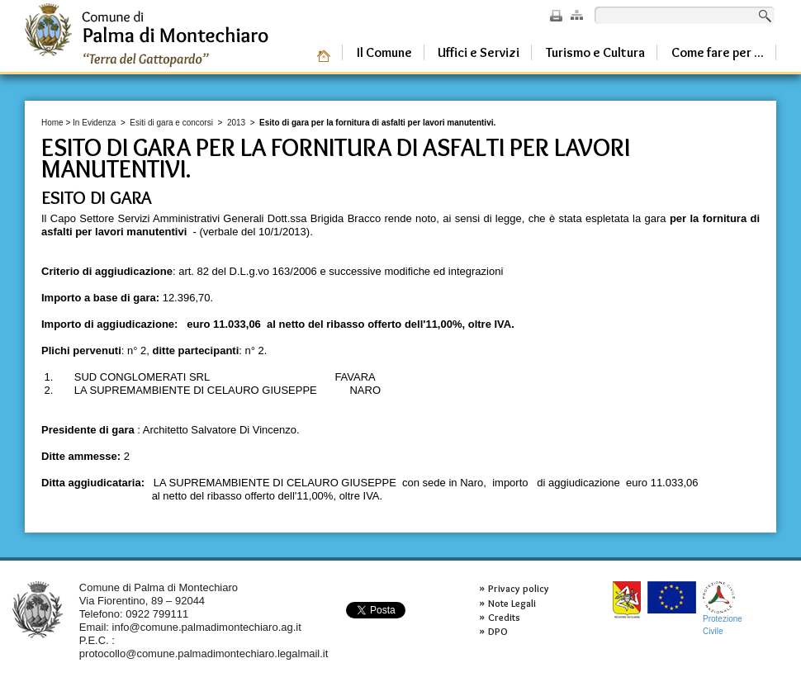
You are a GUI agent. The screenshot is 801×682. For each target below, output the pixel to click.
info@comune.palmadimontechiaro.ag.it (206, 627)
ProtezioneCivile (722, 608)
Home (52, 122)
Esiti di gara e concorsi (171, 122)
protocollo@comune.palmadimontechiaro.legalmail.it (204, 653)
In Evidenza (94, 122)
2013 (236, 122)
